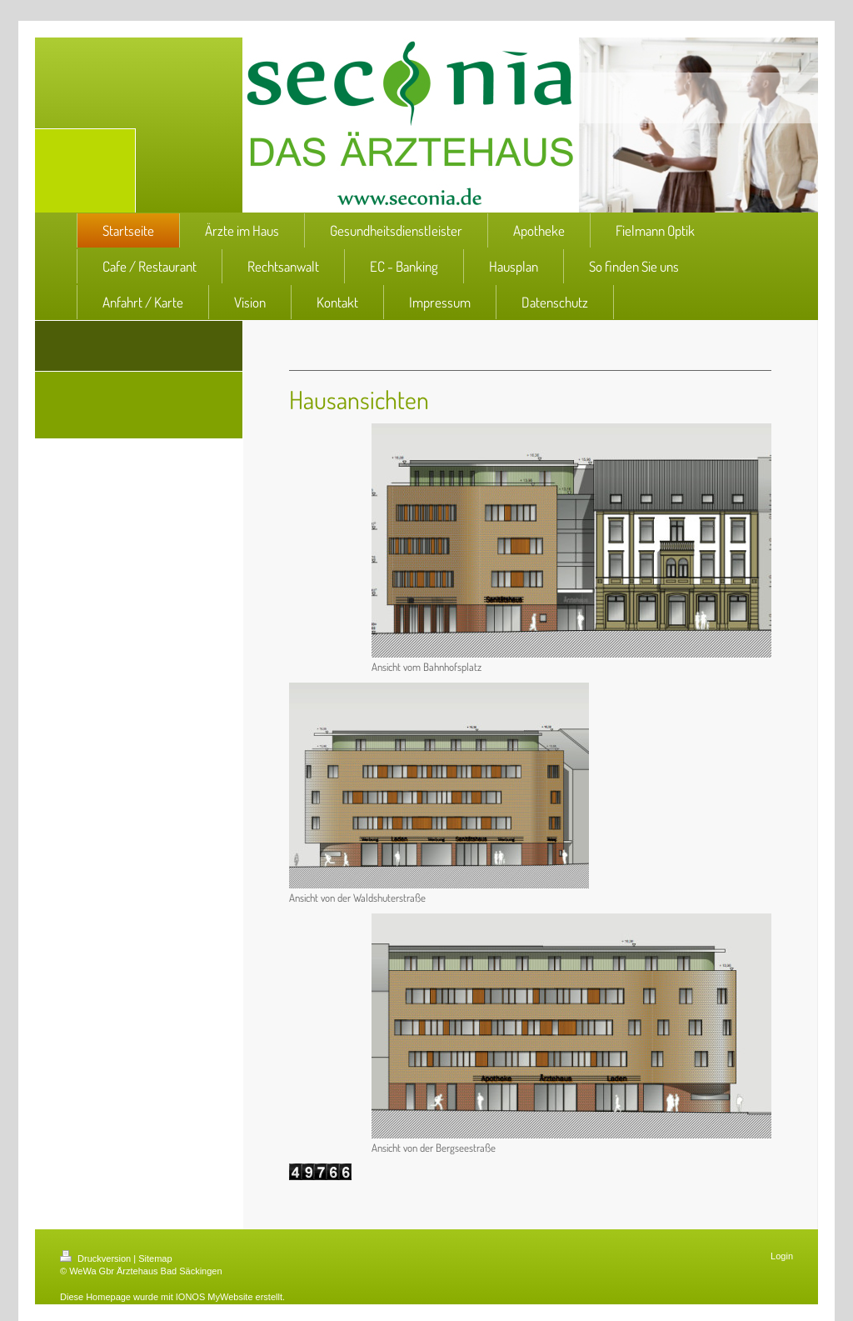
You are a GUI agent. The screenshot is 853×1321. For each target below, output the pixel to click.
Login (782, 1256)
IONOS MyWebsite (214, 1297)
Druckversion (96, 1258)
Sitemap (155, 1258)
